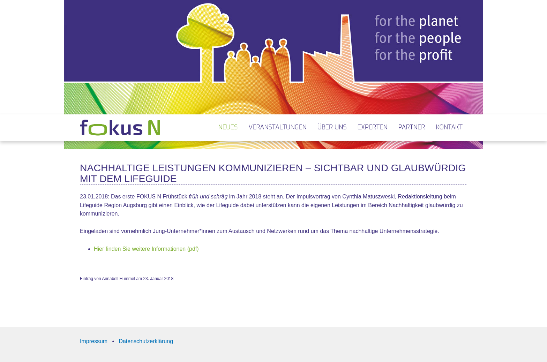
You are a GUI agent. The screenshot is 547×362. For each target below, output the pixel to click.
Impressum (93, 341)
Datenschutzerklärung (146, 341)
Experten (373, 127)
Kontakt (449, 127)
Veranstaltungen (277, 127)
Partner (411, 127)
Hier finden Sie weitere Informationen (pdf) (146, 249)
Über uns (332, 127)
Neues (228, 127)
